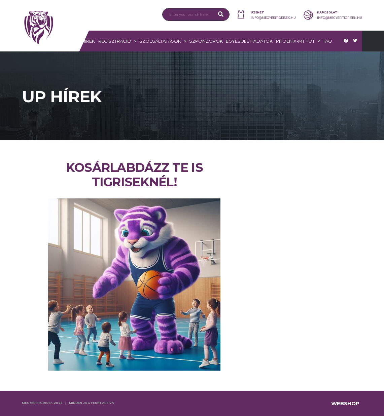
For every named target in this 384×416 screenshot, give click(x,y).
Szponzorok (206, 41)
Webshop (345, 403)
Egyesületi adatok (249, 41)
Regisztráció (114, 41)
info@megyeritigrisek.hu (273, 18)
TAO (327, 41)
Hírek (88, 41)
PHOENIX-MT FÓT (295, 41)
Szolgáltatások (160, 41)
